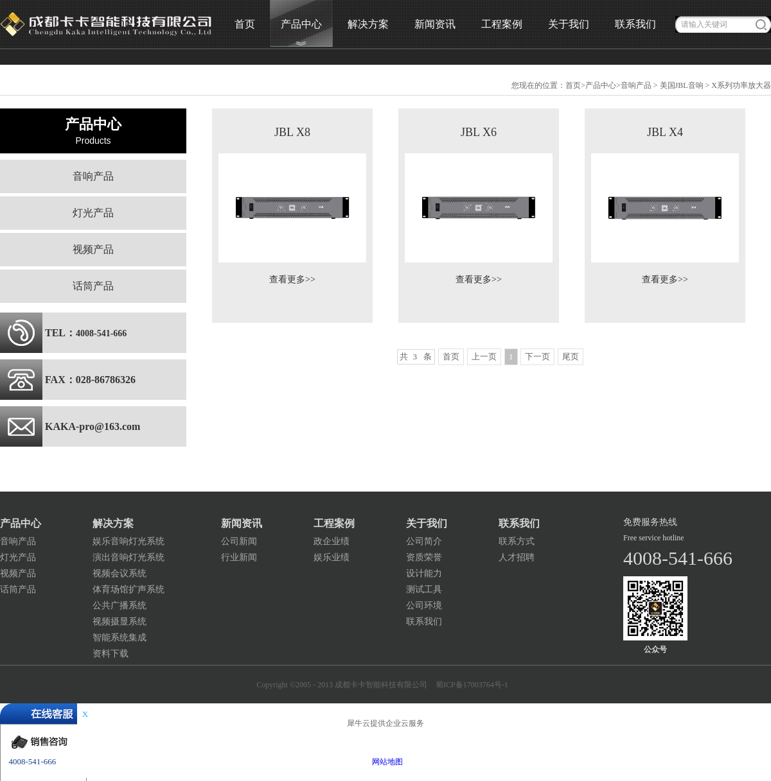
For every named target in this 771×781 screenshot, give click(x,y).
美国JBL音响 (682, 85)
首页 (245, 24)
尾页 (570, 356)
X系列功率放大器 (741, 85)
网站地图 (385, 761)
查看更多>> (292, 279)
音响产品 (636, 85)
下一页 (537, 356)
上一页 (484, 356)
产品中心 (600, 85)
